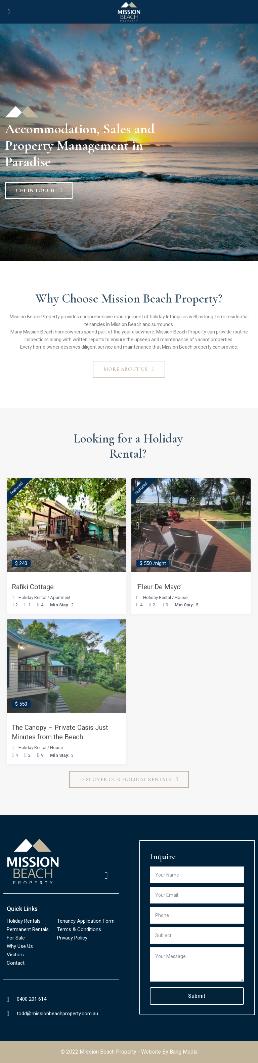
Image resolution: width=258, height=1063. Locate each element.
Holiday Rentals (24, 921)
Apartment (60, 597)
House (181, 597)
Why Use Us (20, 946)
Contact (16, 963)
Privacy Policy (72, 938)
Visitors (15, 955)
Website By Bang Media (169, 1052)
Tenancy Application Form (86, 921)
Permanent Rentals (28, 929)
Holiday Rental (32, 597)
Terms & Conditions (79, 929)
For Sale (16, 938)
